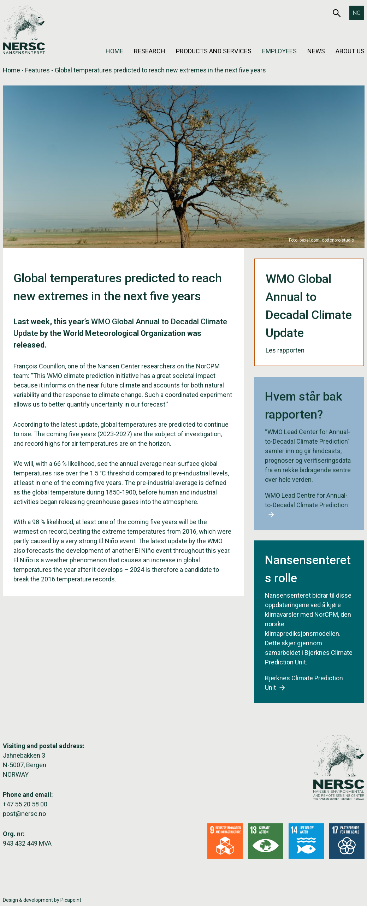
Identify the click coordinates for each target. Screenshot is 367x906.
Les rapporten (290, 350)
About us (350, 51)
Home (114, 51)
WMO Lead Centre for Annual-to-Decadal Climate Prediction (306, 505)
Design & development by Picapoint (42, 900)
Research (149, 51)
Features (37, 70)
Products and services (213, 51)
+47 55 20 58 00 (25, 804)
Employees (279, 51)
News (316, 51)
